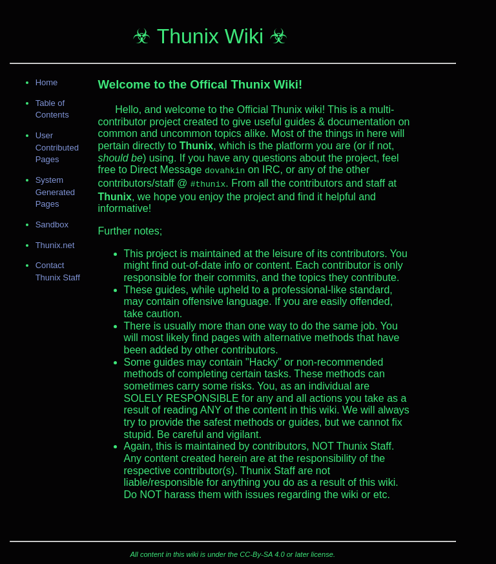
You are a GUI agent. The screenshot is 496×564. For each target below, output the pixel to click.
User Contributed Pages (57, 147)
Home (47, 82)
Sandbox (52, 224)
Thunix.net (55, 245)
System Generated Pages (55, 192)
